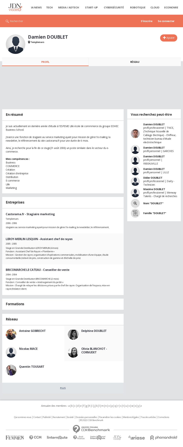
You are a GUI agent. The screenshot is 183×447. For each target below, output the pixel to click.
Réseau (134, 62)
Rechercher (16, 21)
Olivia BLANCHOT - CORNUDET (94, 350)
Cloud (154, 7)
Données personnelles (86, 417)
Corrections (163, 417)
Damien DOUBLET (154, 124)
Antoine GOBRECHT (32, 331)
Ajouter (171, 37)
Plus (63, 388)
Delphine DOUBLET (94, 331)
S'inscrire (146, 21)
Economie (171, 7)
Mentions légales (131, 417)
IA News (36, 7)
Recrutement (59, 417)
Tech (49, 7)
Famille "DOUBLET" (154, 213)
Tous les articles (148, 417)
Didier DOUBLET (152, 177)
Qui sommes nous (22, 417)
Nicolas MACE (28, 349)
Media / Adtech (68, 7)
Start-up (91, 7)
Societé (70, 417)
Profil (45, 62)
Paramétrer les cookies (110, 417)
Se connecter (166, 21)
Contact (37, 417)
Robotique (137, 7)
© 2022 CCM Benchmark (91, 420)
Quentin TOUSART (31, 367)
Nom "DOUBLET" (153, 203)
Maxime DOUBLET (154, 189)
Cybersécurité (114, 7)
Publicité (47, 417)
